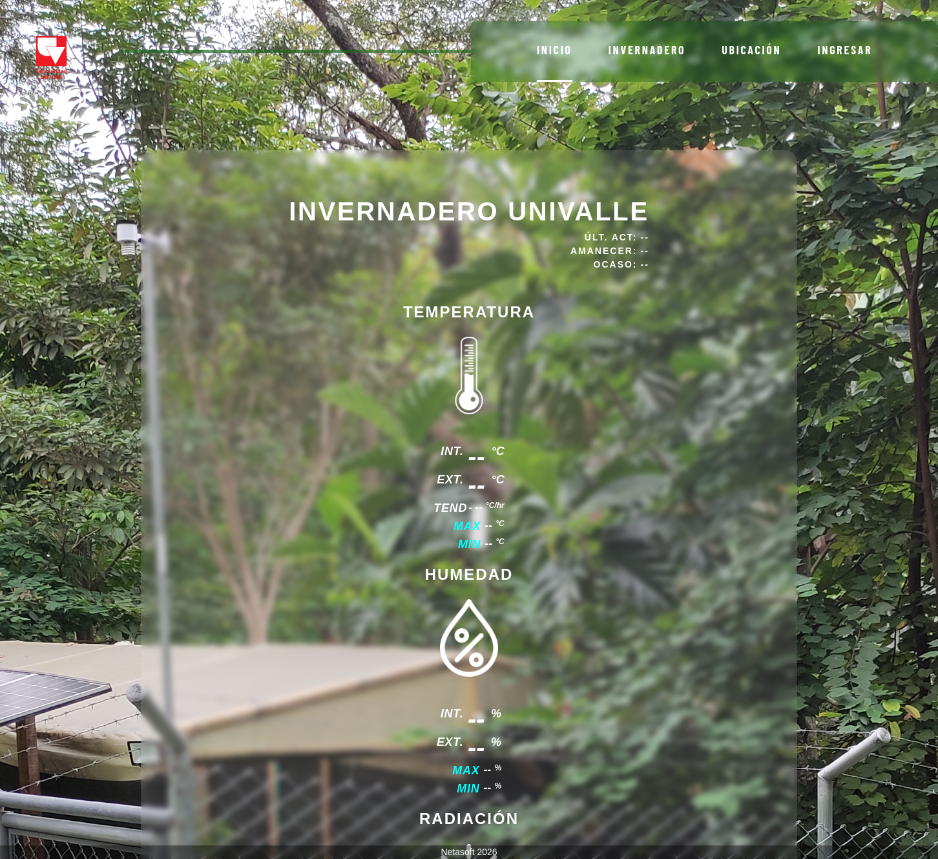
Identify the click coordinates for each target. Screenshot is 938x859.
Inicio (554, 50)
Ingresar (844, 50)
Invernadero (647, 50)
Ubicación (751, 50)
